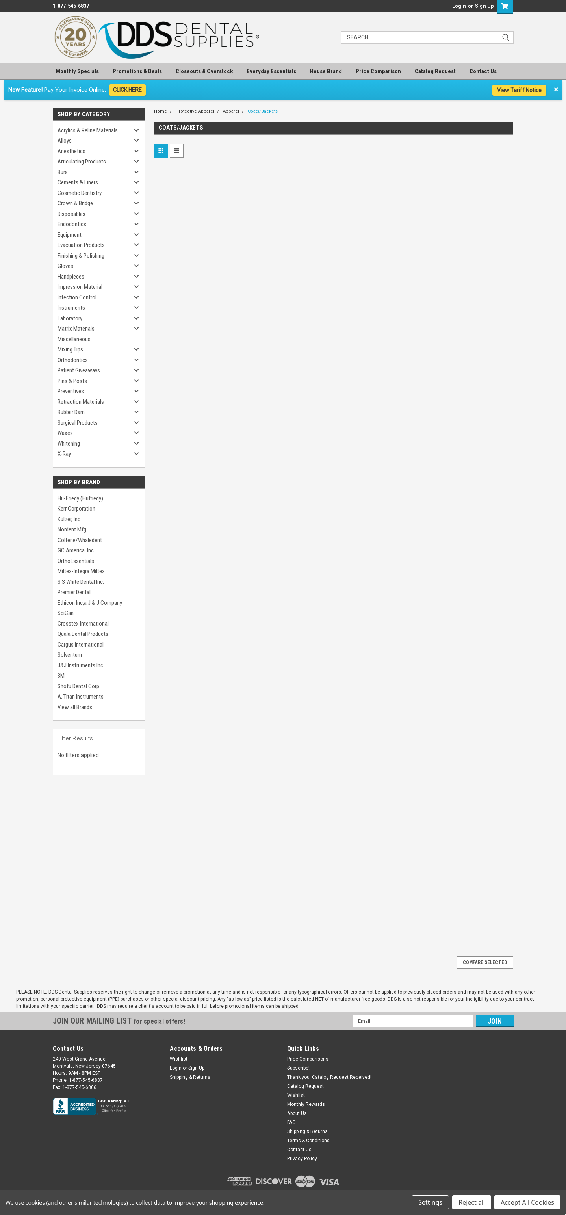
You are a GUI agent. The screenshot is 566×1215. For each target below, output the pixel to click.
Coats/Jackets (263, 111)
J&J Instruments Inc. (81, 665)
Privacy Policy (302, 1158)
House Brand (326, 71)
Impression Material (80, 286)
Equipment (70, 234)
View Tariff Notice (519, 90)
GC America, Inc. (76, 550)
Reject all (471, 1202)
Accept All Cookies (527, 1202)
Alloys (65, 140)
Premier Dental (74, 592)
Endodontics (72, 224)
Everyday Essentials (271, 71)
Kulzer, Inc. (70, 519)
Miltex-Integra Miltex (81, 571)
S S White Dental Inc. (81, 581)
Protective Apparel (195, 111)
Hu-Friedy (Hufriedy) (80, 498)
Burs (63, 172)
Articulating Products (82, 161)
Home (160, 111)
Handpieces (71, 276)
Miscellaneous (74, 339)
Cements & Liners (78, 182)
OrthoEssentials (76, 561)
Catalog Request (435, 71)
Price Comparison (378, 71)
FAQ (291, 1122)
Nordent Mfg (72, 529)
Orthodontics (73, 360)
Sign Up (484, 6)
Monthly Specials (77, 71)
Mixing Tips (70, 349)
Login (459, 6)
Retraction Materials (81, 401)
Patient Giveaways (79, 370)
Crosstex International (83, 623)
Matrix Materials (76, 328)
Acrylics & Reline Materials (88, 130)
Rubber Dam (71, 412)
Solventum (70, 654)
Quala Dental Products (83, 633)
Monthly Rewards (306, 1104)
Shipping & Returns (190, 1077)
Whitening (69, 443)
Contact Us (483, 71)
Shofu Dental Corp (78, 686)
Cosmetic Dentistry (80, 193)
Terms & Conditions (308, 1140)
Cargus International (81, 644)
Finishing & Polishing (81, 255)
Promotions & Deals (137, 71)
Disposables (71, 213)
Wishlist (178, 1059)
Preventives (71, 391)
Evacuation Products (81, 245)
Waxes (65, 433)
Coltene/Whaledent (80, 540)
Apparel (231, 111)
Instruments (71, 307)
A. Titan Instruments (81, 696)
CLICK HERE (127, 90)
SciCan (66, 613)
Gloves (65, 265)
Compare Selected (485, 962)
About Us (297, 1113)
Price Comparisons (307, 1059)
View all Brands (75, 707)
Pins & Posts (72, 381)
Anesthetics (71, 151)
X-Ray (64, 453)
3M (61, 675)
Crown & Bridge (75, 203)
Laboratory (70, 318)
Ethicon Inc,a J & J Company (90, 602)
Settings (430, 1202)
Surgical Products (78, 422)
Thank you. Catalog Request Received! (329, 1077)
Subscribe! (298, 1068)
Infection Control (77, 297)
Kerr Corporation (76, 508)
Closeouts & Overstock (204, 71)
